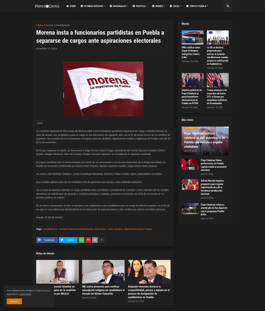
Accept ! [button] (14, 301)
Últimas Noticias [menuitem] (92, 6)
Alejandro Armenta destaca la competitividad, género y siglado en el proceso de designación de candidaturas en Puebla (149, 292)
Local (110, 229)
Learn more (25, 294)
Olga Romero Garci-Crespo (138, 229)
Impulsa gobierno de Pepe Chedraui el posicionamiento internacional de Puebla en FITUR (192, 97)
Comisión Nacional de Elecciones (76, 229)
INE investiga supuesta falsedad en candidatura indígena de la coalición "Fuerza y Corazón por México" (56, 290)
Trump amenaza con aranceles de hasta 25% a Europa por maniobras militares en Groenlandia (217, 97)
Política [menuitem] (139, 6)
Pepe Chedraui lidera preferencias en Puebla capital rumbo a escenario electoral (213, 165)
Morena (118, 229)
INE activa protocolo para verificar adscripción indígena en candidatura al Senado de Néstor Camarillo (103, 290)
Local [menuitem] (174, 6)
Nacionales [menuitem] (118, 6)
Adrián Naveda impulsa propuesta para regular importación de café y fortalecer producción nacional (212, 187)
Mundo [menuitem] (157, 6)
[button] (227, 6)
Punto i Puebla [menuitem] (196, 6)
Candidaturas (63, 25)
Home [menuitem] (71, 6)
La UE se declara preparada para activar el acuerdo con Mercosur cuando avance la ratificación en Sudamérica (217, 56)
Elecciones (100, 229)
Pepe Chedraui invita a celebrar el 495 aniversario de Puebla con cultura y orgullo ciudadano (204, 140)
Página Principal (44, 25)
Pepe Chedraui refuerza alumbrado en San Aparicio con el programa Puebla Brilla (214, 209)
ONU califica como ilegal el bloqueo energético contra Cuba (191, 52)
